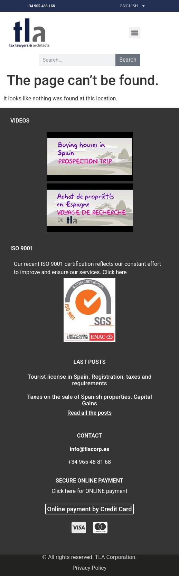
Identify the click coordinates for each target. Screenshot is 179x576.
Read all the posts (89, 413)
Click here (115, 272)
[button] (134, 32)
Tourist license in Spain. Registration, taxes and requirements (90, 380)
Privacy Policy (90, 568)
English (132, 6)
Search (128, 59)
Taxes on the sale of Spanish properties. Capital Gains (89, 400)
